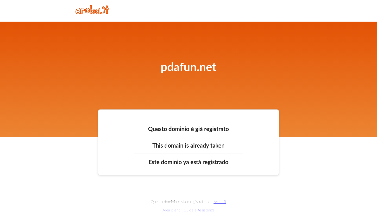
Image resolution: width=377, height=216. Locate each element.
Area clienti (172, 210)
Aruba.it (220, 201)
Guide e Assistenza (199, 210)
